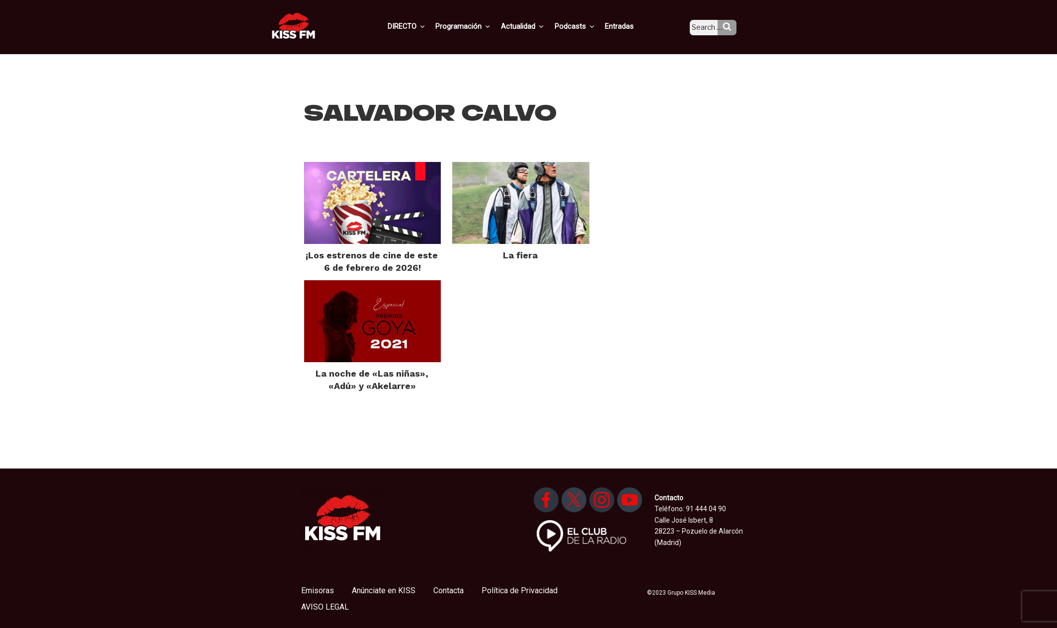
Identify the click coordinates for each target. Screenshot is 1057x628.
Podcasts (585, 26)
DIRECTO (422, 26)
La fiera (520, 255)
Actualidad (535, 26)
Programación (477, 26)
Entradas (627, 26)
